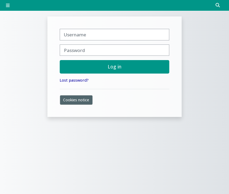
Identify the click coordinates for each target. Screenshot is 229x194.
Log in (114, 66)
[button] (218, 5)
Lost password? (74, 80)
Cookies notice (76, 99)
